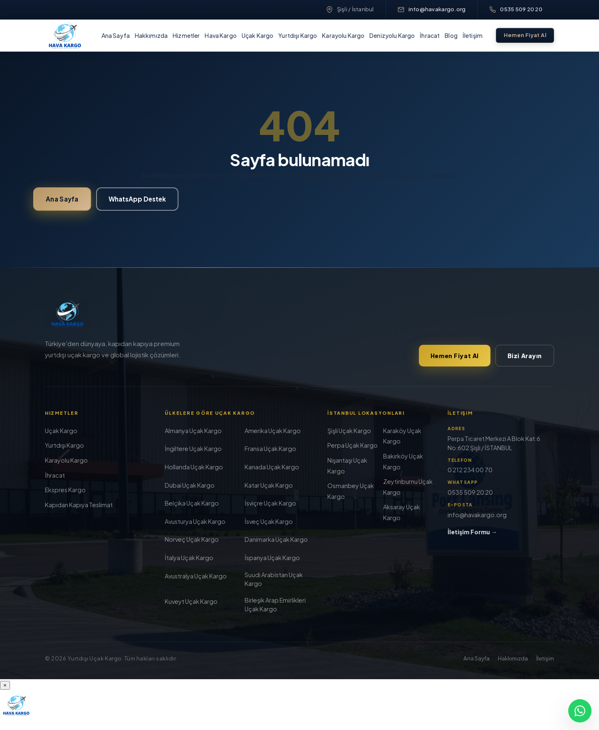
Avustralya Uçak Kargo (196, 576)
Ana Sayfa (115, 35)
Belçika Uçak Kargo (192, 503)
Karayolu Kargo (343, 35)
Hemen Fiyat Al (525, 35)
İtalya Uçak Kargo (189, 557)
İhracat (430, 35)
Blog (451, 35)
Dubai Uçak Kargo (190, 485)
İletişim (473, 35)
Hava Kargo (220, 35)
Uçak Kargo (257, 35)
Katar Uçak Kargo (269, 485)
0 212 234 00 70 (470, 469)
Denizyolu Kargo (392, 35)
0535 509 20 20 (521, 9)
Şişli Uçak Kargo (349, 430)
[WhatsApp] (580, 711)
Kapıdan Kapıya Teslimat (79, 504)
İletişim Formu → (472, 532)
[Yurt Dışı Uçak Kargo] (65, 35)
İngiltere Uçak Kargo (193, 448)
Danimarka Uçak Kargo (276, 539)
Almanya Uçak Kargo (193, 430)
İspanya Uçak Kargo (272, 557)
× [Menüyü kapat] (5, 685)
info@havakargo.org (437, 9)
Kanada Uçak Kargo (272, 467)
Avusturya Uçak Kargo (195, 521)
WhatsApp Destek (137, 199)
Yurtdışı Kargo (297, 35)
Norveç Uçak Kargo (192, 539)
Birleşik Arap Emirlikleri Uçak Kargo (275, 604)
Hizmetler (186, 35)
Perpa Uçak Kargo (352, 445)
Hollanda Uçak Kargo (194, 467)
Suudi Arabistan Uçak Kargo (274, 579)
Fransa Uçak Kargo (270, 448)
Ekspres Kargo (65, 489)
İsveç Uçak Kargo (269, 521)
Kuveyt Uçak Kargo (191, 601)
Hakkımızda (151, 35)
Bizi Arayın (524, 355)
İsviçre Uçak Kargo (270, 503)
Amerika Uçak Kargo (273, 430)
